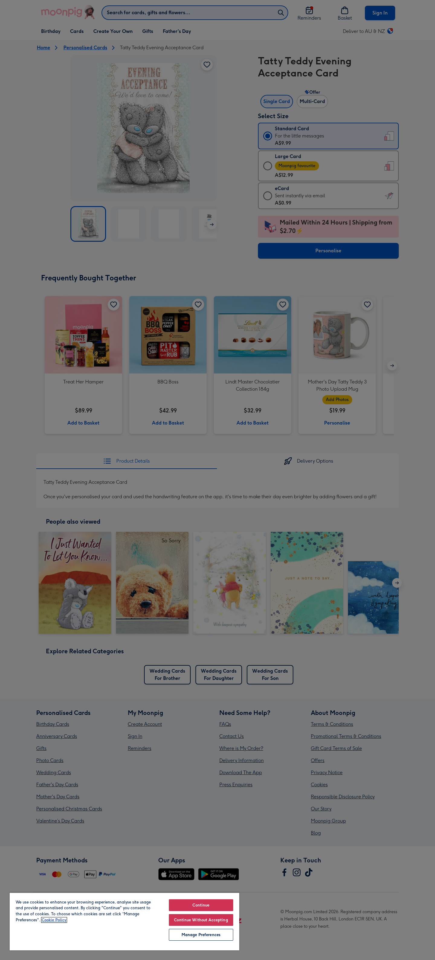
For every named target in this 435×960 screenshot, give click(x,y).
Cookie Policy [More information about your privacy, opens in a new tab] (54, 920)
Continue (200, 905)
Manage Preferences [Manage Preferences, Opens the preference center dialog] (201, 935)
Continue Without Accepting (201, 920)
